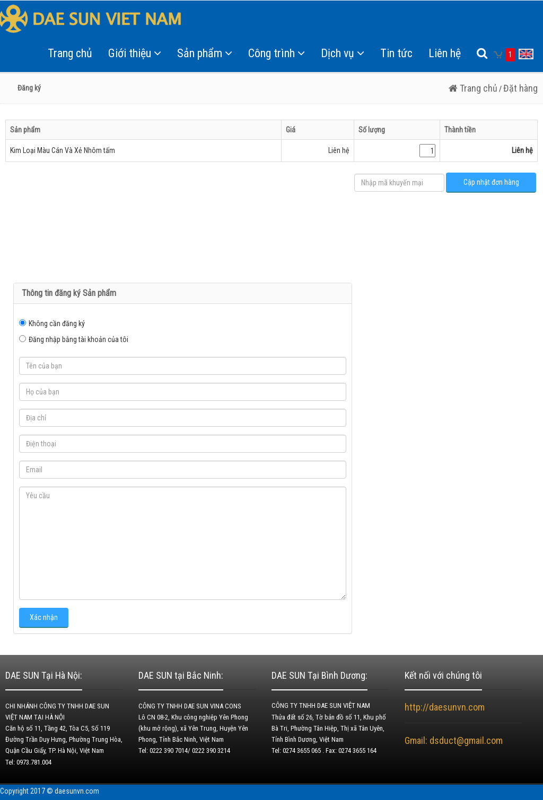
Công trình (276, 53)
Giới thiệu (134, 53)
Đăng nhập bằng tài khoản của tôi (78, 339)
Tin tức (396, 53)
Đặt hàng (520, 88)
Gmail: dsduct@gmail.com (455, 740)
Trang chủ (70, 53)
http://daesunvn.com (445, 707)
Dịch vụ (342, 53)
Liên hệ (444, 53)
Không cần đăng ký (57, 323)
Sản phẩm (204, 53)
